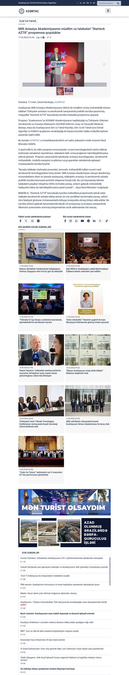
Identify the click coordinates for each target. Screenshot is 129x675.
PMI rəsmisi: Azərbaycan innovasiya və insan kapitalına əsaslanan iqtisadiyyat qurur (60, 584)
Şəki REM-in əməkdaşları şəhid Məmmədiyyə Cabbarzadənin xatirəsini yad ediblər (87, 270)
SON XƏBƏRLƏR (30, 552)
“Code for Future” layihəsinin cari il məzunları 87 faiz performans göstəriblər (40, 473)
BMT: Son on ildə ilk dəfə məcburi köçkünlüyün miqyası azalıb (49, 631)
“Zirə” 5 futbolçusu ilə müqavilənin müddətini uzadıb (45, 576)
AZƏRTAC (60, 102)
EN (84, 3)
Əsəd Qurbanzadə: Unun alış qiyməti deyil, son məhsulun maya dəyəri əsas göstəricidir (62, 648)
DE (88, 3)
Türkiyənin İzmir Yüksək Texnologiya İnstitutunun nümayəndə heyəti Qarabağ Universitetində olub (38, 424)
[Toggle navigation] (107, 10)
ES (94, 3)
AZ (77, 3)
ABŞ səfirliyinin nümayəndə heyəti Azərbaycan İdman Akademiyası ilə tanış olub (87, 422)
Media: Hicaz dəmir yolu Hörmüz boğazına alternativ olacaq (48, 593)
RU (81, 3)
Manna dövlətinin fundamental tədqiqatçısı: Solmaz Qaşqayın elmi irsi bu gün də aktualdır (41, 270)
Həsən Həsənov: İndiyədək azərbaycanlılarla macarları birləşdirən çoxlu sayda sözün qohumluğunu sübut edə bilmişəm (40, 373)
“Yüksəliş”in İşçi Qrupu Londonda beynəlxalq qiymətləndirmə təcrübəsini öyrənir (40, 321)
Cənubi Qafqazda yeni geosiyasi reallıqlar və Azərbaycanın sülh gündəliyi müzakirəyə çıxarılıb (64, 567)
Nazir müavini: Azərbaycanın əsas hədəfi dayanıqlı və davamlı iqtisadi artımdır (57, 613)
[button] (64, 64)
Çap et (40, 37)
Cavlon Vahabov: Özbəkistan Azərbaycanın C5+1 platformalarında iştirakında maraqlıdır (61, 558)
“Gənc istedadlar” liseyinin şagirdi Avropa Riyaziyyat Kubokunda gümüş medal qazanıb (87, 321)
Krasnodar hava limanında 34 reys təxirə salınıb (42, 640)
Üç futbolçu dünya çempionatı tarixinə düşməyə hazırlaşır (47, 669)
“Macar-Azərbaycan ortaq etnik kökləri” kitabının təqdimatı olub (84, 371)
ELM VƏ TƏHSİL (28, 21)
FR (91, 3)
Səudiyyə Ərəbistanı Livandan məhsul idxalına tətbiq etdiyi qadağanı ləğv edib (56, 622)
